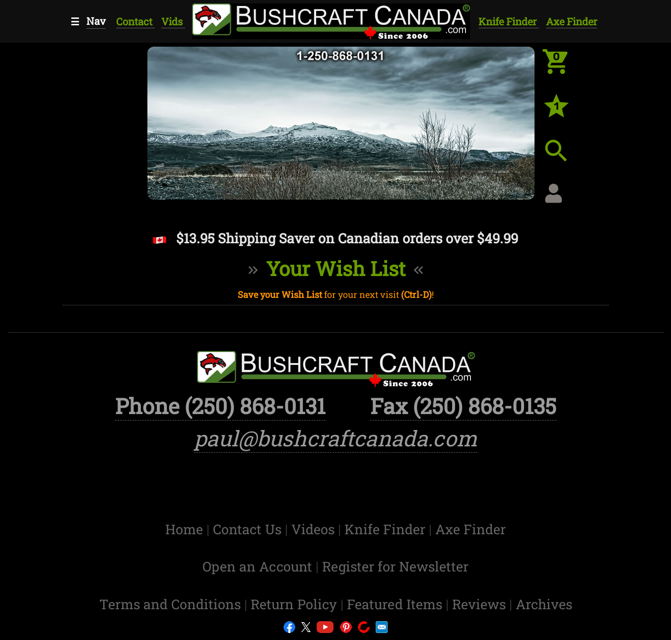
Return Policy (295, 604)
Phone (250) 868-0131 (220, 406)
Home (185, 529)
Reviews (480, 604)
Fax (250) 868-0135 (463, 406)
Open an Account (257, 566)
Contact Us (249, 529)
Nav (96, 20)
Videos (314, 529)
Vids (173, 21)
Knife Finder (508, 21)
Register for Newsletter (395, 566)
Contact (135, 21)
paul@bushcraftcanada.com (335, 438)
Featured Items (396, 604)
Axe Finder (571, 21)
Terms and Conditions (171, 604)
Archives (544, 604)
